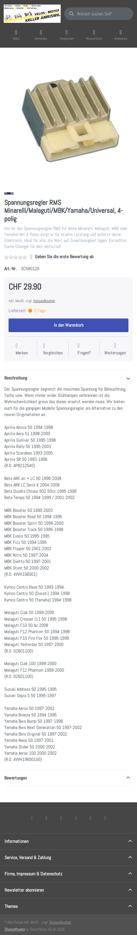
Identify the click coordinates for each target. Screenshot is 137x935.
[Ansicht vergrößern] (68, 118)
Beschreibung (15, 378)
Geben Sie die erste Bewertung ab (64, 257)
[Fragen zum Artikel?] (84, 349)
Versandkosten (44, 300)
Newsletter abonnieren (24, 890)
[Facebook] (32, 818)
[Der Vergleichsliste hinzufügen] (53, 349)
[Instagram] (61, 818)
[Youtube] (90, 818)
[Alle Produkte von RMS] (8, 193)
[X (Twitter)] (46, 818)
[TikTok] (76, 818)
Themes (11, 906)
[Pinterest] (105, 818)
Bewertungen (15, 778)
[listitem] (68, 118)
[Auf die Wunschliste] (22, 349)
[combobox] (98, 13)
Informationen (16, 841)
